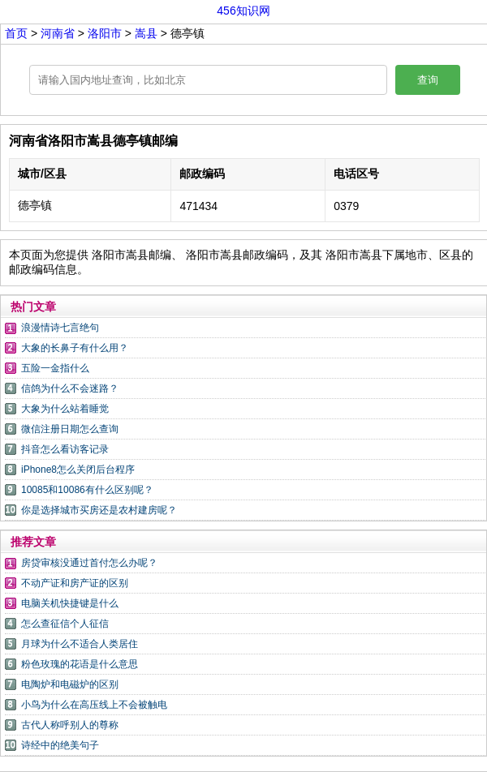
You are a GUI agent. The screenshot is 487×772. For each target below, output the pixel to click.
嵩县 (146, 33)
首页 (16, 33)
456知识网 (243, 10)
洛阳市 (106, 33)
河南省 (59, 33)
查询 (427, 80)
